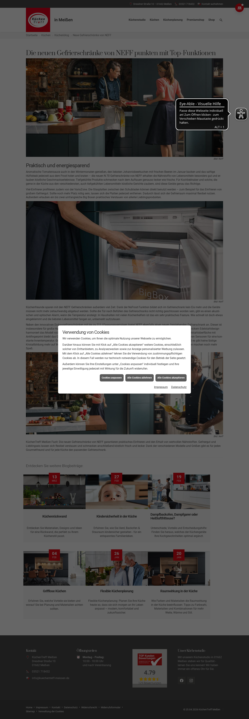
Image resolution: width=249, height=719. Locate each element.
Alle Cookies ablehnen (139, 377)
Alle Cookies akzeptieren (171, 377)
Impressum (161, 387)
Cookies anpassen (112, 377)
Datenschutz (179, 387)
